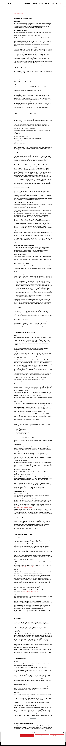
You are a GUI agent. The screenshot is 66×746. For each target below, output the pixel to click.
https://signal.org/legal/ (18, 526)
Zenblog (41, 3)
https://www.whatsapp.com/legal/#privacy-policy (25, 507)
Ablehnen (42, 735)
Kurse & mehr (27, 3)
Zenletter (35, 3)
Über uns (55, 3)
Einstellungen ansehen (57, 735)
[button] (63, 732)
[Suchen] (60, 3)
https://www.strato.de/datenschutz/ (20, 91)
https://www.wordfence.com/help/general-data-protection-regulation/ (35, 681)
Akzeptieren (27, 735)
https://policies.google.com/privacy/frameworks (31, 591)
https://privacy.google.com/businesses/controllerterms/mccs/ (33, 566)
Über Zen (48, 3)
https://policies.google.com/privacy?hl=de (21, 716)
